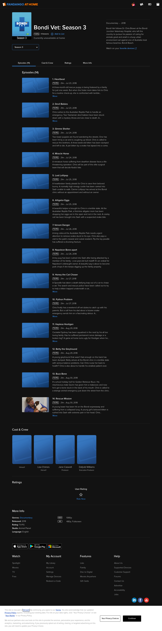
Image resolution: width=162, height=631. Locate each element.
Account (50, 567)
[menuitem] (150, 4)
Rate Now (81, 499)
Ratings (68, 63)
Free (14, 576)
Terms (58, 610)
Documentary (26, 517)
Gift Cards (84, 581)
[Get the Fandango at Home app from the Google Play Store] (38, 546)
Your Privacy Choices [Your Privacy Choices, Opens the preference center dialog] (110, 618)
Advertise (118, 585)
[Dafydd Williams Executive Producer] (86, 453)
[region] (81, 618)
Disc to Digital (86, 572)
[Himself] (22, 453)
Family (83, 567)
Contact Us (119, 581)
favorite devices (128, 48)
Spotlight (16, 563)
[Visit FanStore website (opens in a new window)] (158, 4)
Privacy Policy (10, 613)
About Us (118, 563)
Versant (26, 610)
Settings (49, 572)
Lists (82, 563)
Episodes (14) (24, 63)
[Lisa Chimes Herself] (43, 453)
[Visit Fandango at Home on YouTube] (146, 600)
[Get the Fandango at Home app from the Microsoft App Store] (54, 546)
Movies (15, 567)
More (55, 96)
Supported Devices (122, 567)
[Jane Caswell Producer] (65, 453)
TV (13, 572)
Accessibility (119, 590)
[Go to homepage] (20, 4)
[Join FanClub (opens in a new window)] (133, 4)
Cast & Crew (47, 63)
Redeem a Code (53, 581)
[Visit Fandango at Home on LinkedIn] (134, 600)
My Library (50, 563)
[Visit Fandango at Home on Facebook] (140, 600)
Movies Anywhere (88, 576)
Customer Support (122, 572)
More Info (87, 63)
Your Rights (10, 616)
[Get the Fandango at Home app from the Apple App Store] (20, 546)
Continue (132, 618)
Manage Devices (53, 576)
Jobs (116, 594)
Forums (117, 576)
